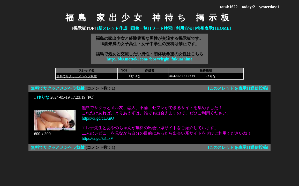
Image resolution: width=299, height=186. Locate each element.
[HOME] (223, 28)
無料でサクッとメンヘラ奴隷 (76, 76)
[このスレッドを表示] (228, 88)
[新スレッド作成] (113, 28)
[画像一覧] (139, 28)
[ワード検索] (162, 28)
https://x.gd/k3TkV (97, 138)
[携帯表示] (204, 28)
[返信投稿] (258, 88)
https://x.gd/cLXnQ (98, 118)
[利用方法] (184, 28)
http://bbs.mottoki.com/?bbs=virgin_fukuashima (149, 59)
